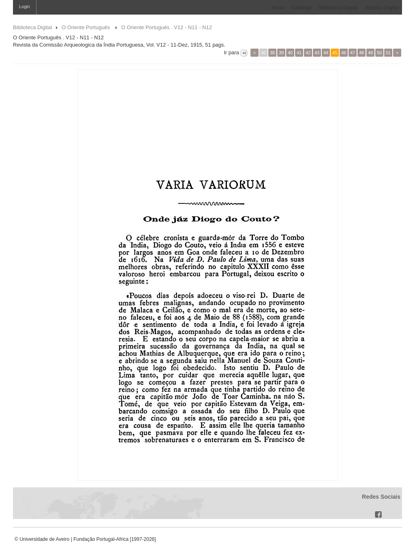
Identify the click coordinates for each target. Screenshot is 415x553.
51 (388, 52)
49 (370, 52)
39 (281, 52)
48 (361, 52)
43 (316, 52)
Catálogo (301, 7)
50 (379, 52)
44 (325, 52)
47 (352, 52)
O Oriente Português (86, 27)
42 (308, 52)
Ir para (231, 52)
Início (278, 7)
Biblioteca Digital (338, 7)
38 (272, 52)
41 (299, 52)
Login (24, 6)
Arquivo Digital (382, 7)
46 (343, 52)
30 (263, 52)
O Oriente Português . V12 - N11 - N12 (166, 27)
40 (290, 52)
